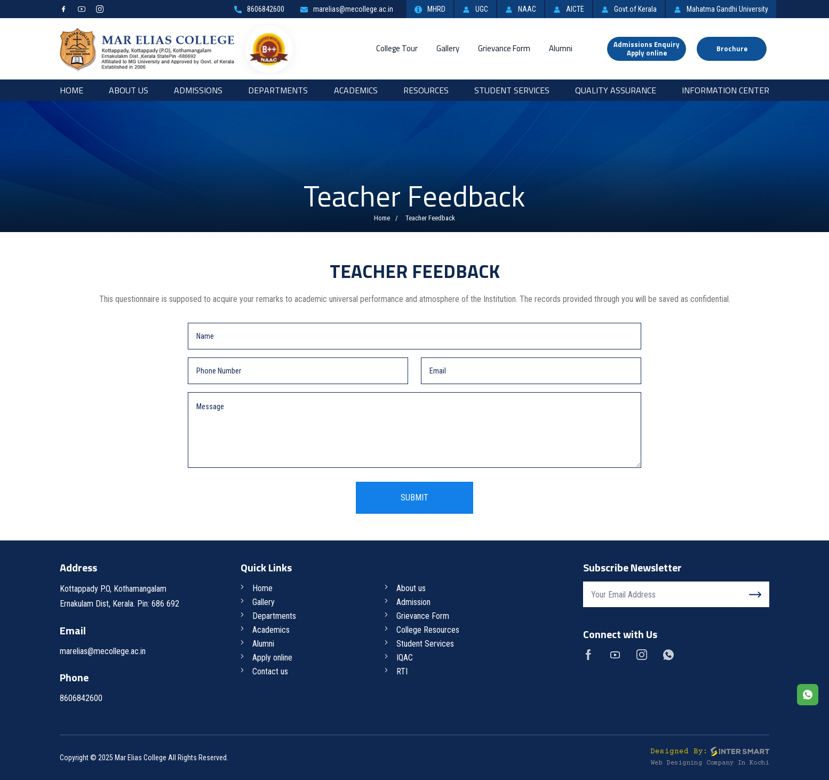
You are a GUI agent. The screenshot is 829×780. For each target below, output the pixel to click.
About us (411, 588)
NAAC (520, 9)
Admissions (198, 90)
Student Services (511, 90)
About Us (128, 90)
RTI (402, 671)
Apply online (272, 657)
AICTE (568, 9)
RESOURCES (426, 90)
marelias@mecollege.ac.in (346, 9)
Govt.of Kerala (629, 9)
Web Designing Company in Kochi (710, 763)
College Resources (427, 630)
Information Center (725, 90)
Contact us (270, 671)
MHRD (429, 9)
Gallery (447, 48)
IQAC (404, 657)
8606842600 (259, 9)
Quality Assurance (615, 90)
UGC (475, 9)
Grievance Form (504, 48)
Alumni (560, 48)
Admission (413, 602)
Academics (356, 90)
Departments (278, 90)
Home (71, 90)
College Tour (397, 48)
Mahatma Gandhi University (721, 9)
